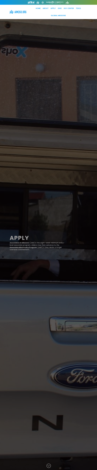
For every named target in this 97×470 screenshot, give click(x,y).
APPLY (53, 8)
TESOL (78, 8)
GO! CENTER (69, 8)
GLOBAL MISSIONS (58, 15)
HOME (38, 8)
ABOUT (45, 8)
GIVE (60, 8)
